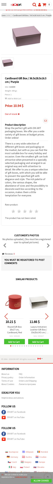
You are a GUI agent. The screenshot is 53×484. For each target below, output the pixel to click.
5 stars (36, 211)
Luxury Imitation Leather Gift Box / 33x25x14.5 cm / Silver (38, 329)
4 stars (31, 211)
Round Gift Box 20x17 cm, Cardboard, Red (14, 329)
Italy (12, 467)
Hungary (26, 462)
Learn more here (21, 477)
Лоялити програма (27, 384)
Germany (12, 457)
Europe (40, 462)
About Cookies (7, 384)
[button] (10, 345)
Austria (27, 457)
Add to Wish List (13, 99)
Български (11, 451)
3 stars (25, 211)
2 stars (19, 211)
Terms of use (7, 380)
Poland (25, 467)
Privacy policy (7, 377)
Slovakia (38, 467)
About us (5, 374)
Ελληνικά (27, 451)
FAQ (20, 374)
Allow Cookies (41, 480)
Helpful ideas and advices (12, 397)
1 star (13, 211)
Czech (12, 462)
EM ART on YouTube (13, 417)
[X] (2, 474)
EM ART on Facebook (13, 412)
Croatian (41, 457)
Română (42, 451)
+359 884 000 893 (40, 10)
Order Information (27, 377)
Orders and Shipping (28, 380)
